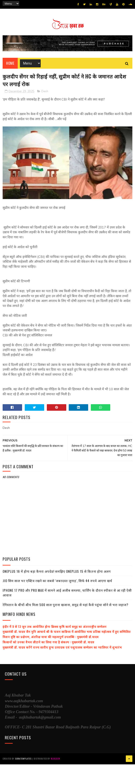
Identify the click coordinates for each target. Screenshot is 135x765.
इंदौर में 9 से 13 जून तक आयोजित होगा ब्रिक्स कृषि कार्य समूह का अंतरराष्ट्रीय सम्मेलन (55, 627)
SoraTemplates (23, 759)
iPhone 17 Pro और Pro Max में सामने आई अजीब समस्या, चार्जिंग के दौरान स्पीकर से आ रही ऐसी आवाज (67, 593)
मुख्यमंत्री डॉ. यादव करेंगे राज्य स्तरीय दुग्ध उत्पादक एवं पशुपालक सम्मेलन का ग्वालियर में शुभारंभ (62, 648)
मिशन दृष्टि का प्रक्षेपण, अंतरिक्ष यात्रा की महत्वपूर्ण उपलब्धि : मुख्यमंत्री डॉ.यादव (51, 637)
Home (10, 63)
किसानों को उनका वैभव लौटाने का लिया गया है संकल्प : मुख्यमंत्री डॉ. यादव (48, 643)
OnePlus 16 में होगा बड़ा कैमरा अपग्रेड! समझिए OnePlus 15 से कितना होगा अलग (57, 572)
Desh (44, 92)
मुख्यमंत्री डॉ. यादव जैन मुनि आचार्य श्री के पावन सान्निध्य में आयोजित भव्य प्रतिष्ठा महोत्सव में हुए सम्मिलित (67, 632)
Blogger (55, 759)
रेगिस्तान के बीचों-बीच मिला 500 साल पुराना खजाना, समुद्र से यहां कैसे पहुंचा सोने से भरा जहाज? (65, 605)
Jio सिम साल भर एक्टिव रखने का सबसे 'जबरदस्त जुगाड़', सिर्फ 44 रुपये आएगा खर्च (57, 581)
